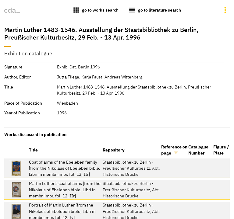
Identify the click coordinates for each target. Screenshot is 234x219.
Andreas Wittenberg (123, 77)
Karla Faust (91, 77)
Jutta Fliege (68, 77)
